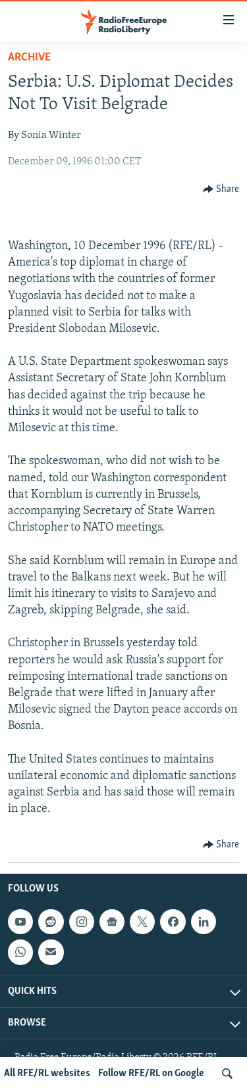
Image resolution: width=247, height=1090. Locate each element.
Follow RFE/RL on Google (151, 1073)
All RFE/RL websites (47, 1073)
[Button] (221, 189)
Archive (29, 57)
